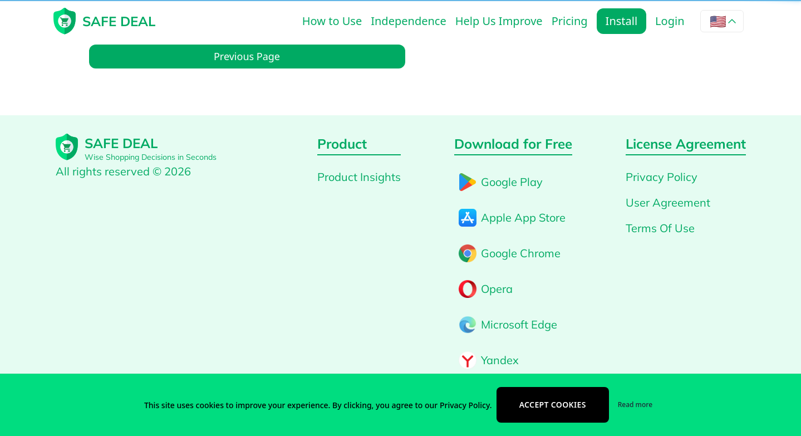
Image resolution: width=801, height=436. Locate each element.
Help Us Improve (499, 20)
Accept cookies (552, 404)
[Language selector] (722, 21)
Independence (408, 20)
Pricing (570, 20)
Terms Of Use (660, 228)
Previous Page (247, 56)
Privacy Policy (661, 177)
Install (621, 20)
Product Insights (359, 177)
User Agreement (668, 202)
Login (669, 20)
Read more (635, 404)
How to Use (332, 20)
